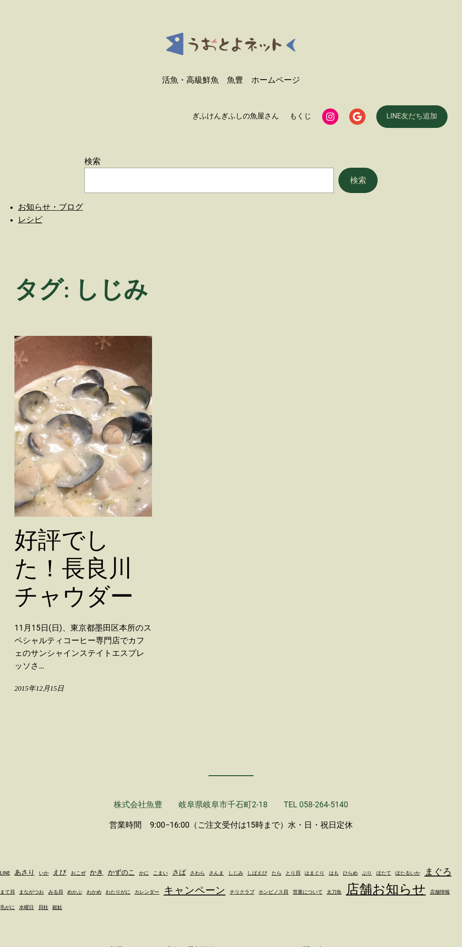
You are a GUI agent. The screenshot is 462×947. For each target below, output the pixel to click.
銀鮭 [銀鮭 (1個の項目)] (57, 907)
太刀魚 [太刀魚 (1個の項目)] (334, 892)
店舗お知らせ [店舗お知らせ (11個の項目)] (386, 889)
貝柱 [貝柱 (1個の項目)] (43, 907)
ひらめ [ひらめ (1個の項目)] (350, 873)
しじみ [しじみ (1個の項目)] (235, 873)
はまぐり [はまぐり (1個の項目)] (314, 873)
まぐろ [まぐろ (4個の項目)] (438, 871)
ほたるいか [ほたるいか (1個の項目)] (407, 873)
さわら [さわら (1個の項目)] (197, 873)
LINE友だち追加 (412, 116)
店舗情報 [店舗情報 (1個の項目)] (440, 892)
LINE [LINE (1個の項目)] (5, 873)
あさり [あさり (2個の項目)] (24, 872)
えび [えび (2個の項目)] (59, 872)
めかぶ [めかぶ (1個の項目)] (74, 892)
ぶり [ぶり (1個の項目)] (367, 873)
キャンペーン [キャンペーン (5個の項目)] (195, 890)
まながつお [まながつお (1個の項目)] (31, 892)
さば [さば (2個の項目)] (179, 872)
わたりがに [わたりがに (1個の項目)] (118, 892)
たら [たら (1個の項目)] (277, 873)
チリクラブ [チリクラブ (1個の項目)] (242, 892)
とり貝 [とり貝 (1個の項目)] (293, 873)
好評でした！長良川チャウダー (74, 568)
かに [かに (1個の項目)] (144, 873)
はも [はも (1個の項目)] (334, 873)
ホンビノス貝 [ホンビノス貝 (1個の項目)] (273, 892)
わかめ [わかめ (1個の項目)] (94, 892)
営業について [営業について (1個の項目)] (308, 892)
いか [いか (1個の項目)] (44, 873)
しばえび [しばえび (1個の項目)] (257, 873)
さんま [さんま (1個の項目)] (216, 873)
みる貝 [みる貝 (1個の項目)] (55, 892)
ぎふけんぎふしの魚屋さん (235, 116)
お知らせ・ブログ (50, 207)
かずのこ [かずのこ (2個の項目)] (121, 872)
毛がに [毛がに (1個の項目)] (7, 907)
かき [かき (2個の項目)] (96, 872)
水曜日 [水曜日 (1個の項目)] (26, 907)
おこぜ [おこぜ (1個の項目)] (78, 873)
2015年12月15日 (39, 688)
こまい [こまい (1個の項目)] (160, 873)
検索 (92, 161)
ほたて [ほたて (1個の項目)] (383, 873)
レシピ (30, 219)
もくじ (300, 116)
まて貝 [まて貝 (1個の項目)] (7, 892)
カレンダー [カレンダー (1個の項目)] (146, 892)
